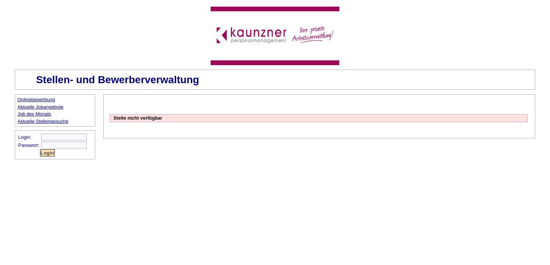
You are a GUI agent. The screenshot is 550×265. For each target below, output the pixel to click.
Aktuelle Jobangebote (41, 107)
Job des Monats (34, 114)
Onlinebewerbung (36, 99)
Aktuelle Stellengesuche (43, 121)
